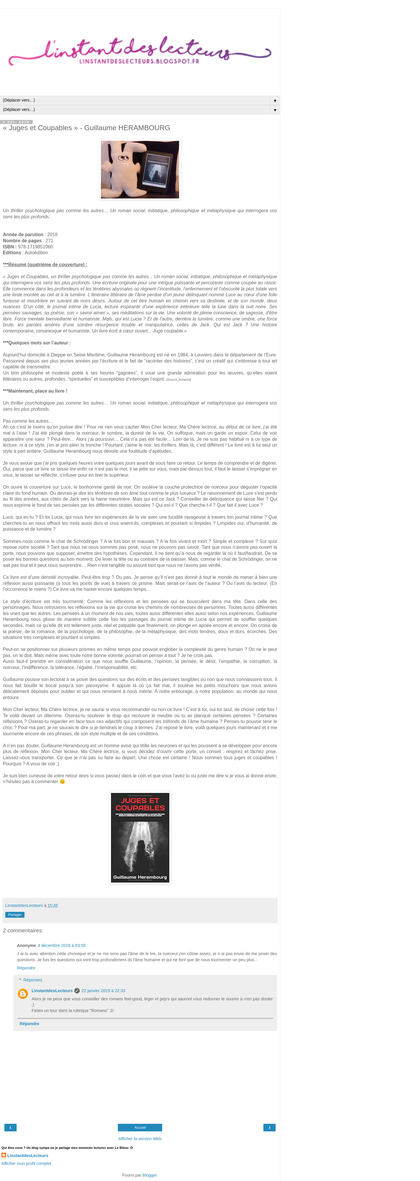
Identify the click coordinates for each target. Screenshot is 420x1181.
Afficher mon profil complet (26, 1163)
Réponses (32, 980)
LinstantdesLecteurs (52, 990)
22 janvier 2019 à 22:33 (103, 990)
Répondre (26, 968)
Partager (15, 915)
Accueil (140, 1128)
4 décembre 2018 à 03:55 (62, 945)
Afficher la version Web (139, 1138)
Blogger (149, 1175)
